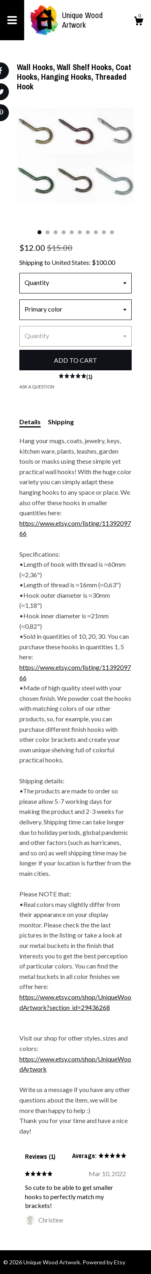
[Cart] (138, 22)
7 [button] (88, 232)
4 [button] (64, 232)
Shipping (61, 421)
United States (70, 262)
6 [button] (80, 232)
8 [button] (96, 232)
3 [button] (56, 232)
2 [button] (48, 232)
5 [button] (72, 232)
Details (30, 421)
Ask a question (36, 386)
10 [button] (112, 232)
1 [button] (39, 232)
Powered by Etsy (104, 1262)
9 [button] (104, 232)
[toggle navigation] (12, 20)
